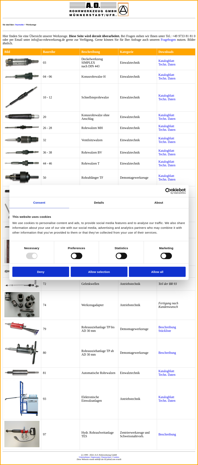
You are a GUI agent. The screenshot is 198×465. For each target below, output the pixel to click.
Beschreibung (167, 327)
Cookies (116, 457)
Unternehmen (84, 457)
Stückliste (165, 330)
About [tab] (158, 202)
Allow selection (99, 272)
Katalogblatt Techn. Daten (167, 62)
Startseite (19, 24)
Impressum (95, 457)
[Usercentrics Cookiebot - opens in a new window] (168, 191)
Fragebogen (168, 39)
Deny (40, 272)
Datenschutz (106, 457)
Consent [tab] (39, 202)
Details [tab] (99, 202)
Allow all (157, 272)
